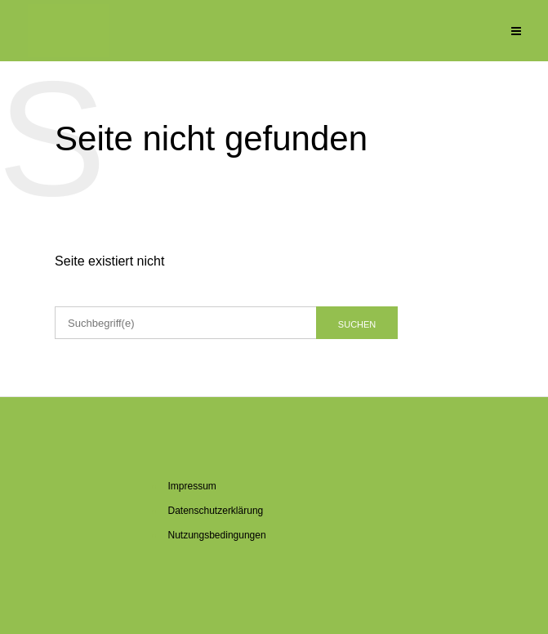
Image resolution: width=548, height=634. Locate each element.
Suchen (357, 324)
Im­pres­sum (192, 486)
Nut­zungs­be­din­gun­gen (217, 535)
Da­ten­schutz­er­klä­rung (216, 510)
